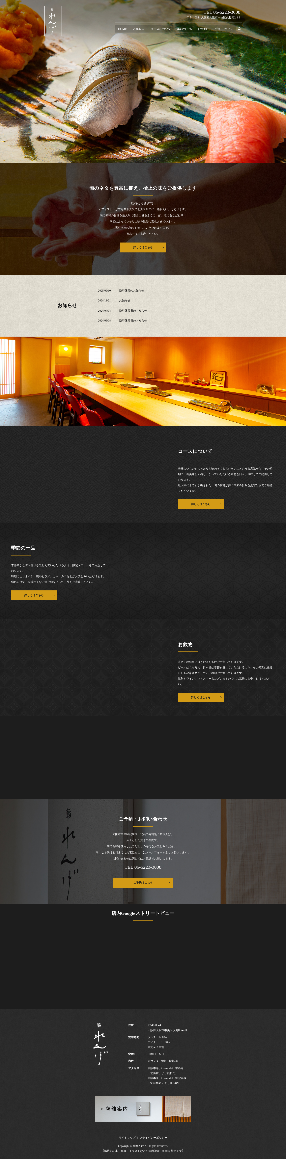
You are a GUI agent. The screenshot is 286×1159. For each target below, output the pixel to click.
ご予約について (223, 29)
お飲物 (202, 29)
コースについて (160, 29)
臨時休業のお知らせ (131, 290)
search (240, 29)
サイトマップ (127, 1137)
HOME (121, 29)
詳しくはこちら (143, 247)
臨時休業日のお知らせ (133, 310)
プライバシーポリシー (153, 1137)
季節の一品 (184, 29)
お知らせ (124, 300)
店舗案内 (138, 29)
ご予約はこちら (143, 882)
